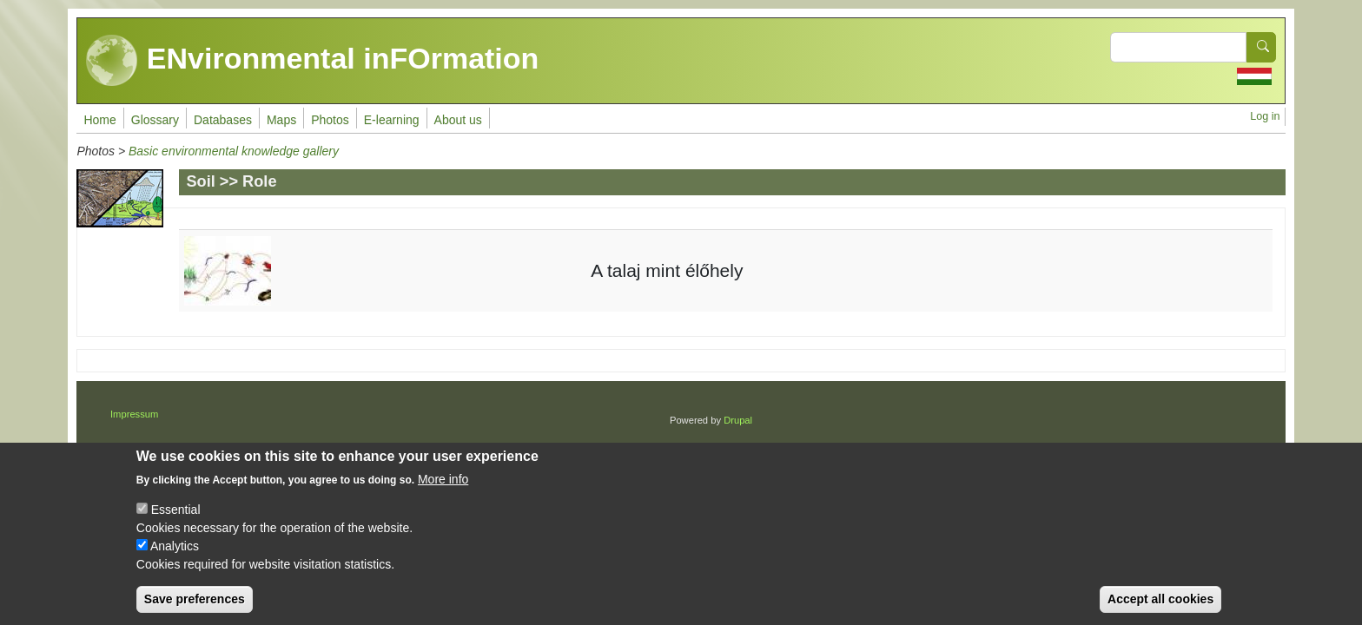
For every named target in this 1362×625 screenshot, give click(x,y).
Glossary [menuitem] (155, 120)
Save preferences (194, 608)
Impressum (134, 414)
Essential (176, 519)
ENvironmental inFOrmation (312, 61)
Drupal (738, 420)
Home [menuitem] (99, 120)
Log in (1264, 116)
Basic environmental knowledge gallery (234, 151)
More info (443, 489)
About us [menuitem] (458, 120)
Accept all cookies (1160, 608)
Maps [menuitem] (281, 120)
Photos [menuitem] (330, 120)
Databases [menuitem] (223, 120)
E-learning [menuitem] (392, 120)
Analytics (174, 555)
